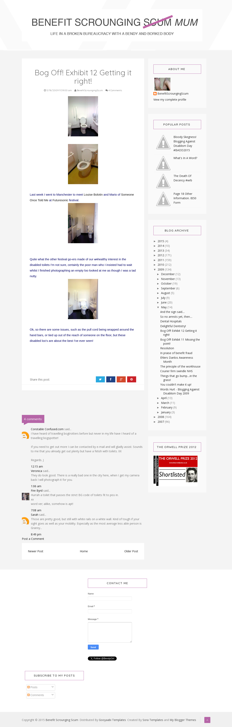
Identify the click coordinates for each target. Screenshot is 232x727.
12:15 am (37, 466)
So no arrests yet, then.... (176, 317)
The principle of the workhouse (180, 366)
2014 (161, 246)
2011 (161, 260)
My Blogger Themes (183, 720)
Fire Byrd (37, 490)
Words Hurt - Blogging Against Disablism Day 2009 (180, 391)
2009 (161, 269)
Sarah (34, 515)
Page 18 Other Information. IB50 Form (184, 198)
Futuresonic (60, 200)
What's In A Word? (185, 158)
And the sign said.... (172, 312)
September (168, 288)
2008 (161, 417)
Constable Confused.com (47, 429)
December (168, 274)
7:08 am (36, 510)
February (167, 407)
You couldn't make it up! (175, 384)
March (165, 403)
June (164, 302)
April (164, 398)
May (164, 307)
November (168, 279)
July (163, 298)
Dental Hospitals (171, 321)
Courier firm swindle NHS (176, 371)
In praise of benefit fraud (176, 353)
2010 (161, 264)
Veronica (36, 471)
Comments (35, 695)
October (166, 283)
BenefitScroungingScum (172, 93)
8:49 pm (36, 534)
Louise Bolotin (93, 194)
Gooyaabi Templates (112, 720)
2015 (161, 241)
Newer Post (35, 551)
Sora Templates (153, 720)
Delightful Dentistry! (173, 326)
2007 (161, 422)
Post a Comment (33, 539)
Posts (32, 687)
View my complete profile (169, 99)
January (166, 412)
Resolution (167, 348)
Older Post (131, 551)
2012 (161, 255)
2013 (161, 250)
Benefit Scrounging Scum (62, 720)
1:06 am (36, 486)
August (166, 293)
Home (84, 551)
